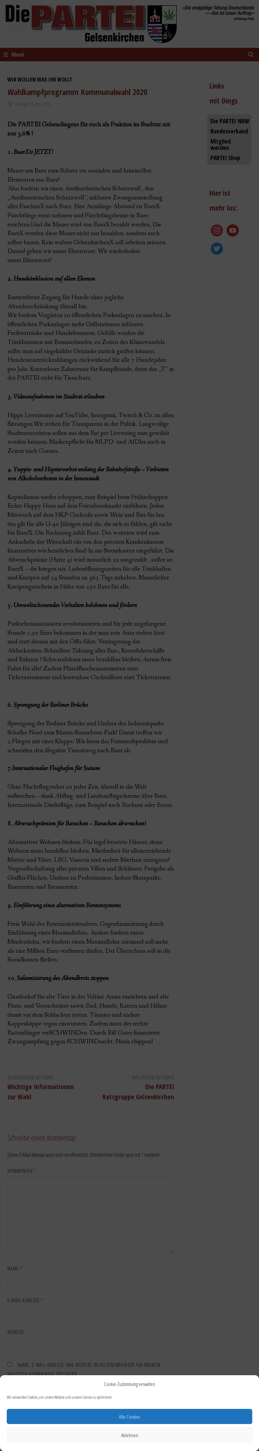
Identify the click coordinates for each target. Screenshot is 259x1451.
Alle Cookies (129, 1416)
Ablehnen (129, 1435)
